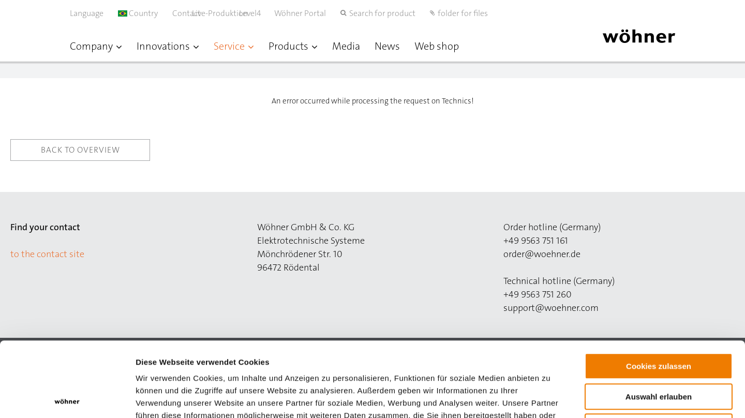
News (387, 46)
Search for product (382, 13)
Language (86, 13)
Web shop (436, 46)
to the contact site (47, 254)
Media (346, 46)
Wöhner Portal (300, 13)
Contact (186, 13)
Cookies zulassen (658, 291)
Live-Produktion (231, 13)
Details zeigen (550, 397)
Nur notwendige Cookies (658, 352)
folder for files (463, 13)
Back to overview (80, 149)
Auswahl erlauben (658, 322)
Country (138, 13)
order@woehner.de (541, 254)
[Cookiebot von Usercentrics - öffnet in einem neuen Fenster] (67, 398)
